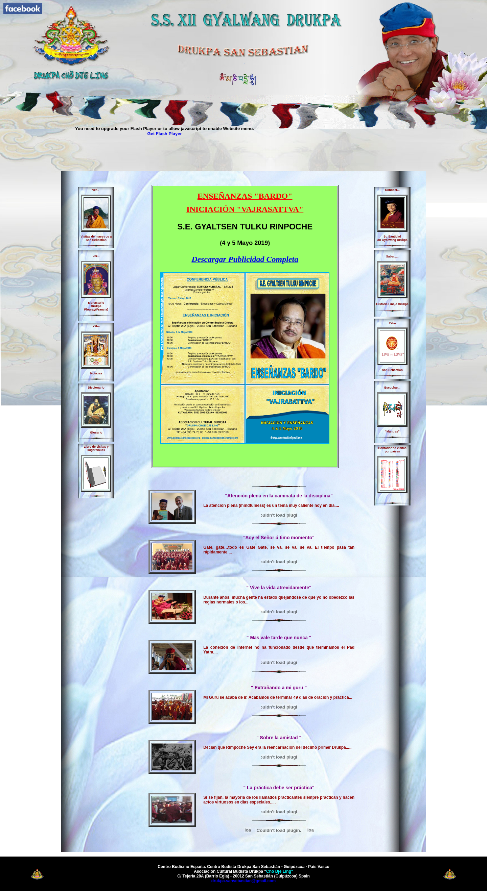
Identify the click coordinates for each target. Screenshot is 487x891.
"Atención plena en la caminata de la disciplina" (278, 495)
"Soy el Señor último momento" (279, 537)
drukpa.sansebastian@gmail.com (243, 880)
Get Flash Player (164, 133)
